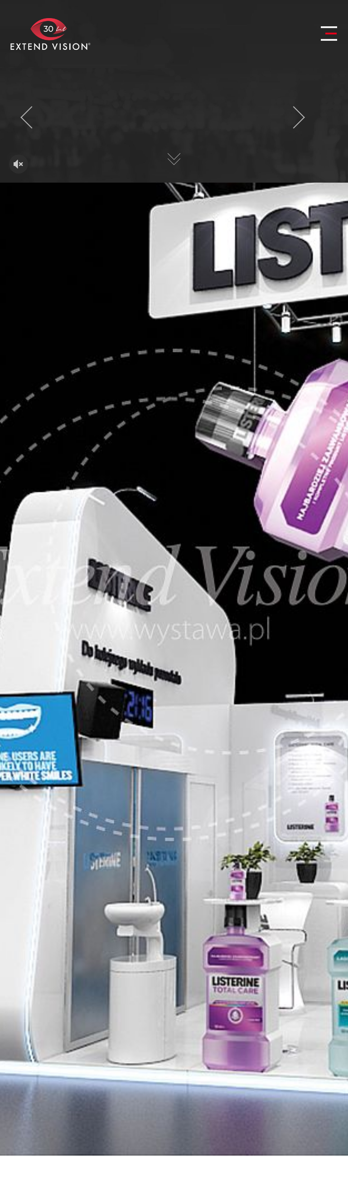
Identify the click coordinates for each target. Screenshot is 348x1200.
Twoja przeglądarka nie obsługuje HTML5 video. (174, 126)
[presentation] (31, 117)
